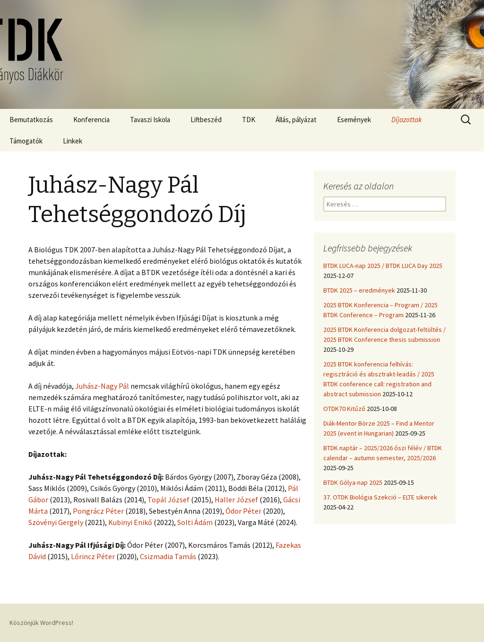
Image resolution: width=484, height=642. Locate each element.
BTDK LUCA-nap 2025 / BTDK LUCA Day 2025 (382, 265)
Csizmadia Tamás (168, 556)
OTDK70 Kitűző (344, 408)
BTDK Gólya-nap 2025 (352, 482)
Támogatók (26, 140)
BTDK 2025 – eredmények (359, 290)
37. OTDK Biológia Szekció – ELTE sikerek (380, 497)
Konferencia (91, 119)
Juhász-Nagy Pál (102, 386)
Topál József (168, 499)
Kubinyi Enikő (130, 522)
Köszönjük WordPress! (41, 622)
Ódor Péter (243, 511)
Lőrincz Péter (93, 556)
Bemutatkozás (31, 119)
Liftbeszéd (206, 119)
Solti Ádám (195, 522)
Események (354, 119)
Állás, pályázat (296, 119)
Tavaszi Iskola (150, 119)
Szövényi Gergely (55, 522)
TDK (248, 119)
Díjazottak (406, 119)
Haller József (236, 499)
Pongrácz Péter (98, 511)
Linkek (72, 140)
